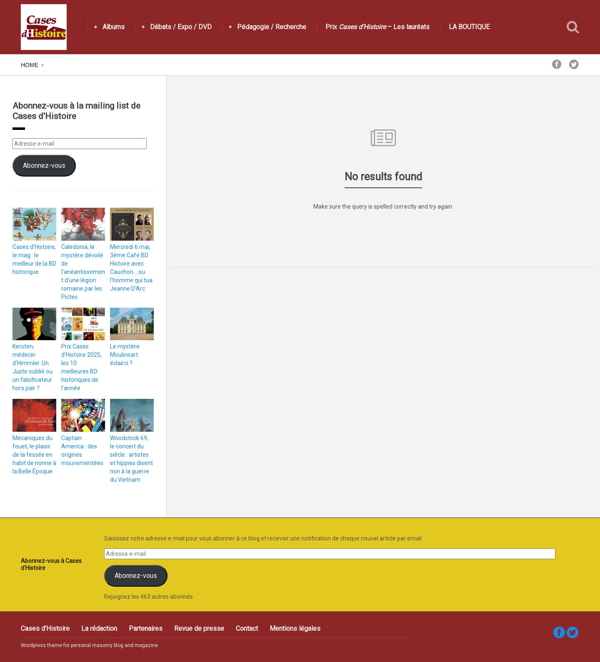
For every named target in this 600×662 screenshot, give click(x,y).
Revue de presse (199, 628)
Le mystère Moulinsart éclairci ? (125, 354)
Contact (247, 628)
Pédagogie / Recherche (271, 27)
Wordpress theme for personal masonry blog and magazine (89, 645)
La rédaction (99, 628)
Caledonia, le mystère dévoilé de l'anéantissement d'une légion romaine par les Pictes (83, 272)
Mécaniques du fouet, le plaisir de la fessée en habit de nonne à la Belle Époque (34, 455)
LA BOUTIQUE (469, 27)
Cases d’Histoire (45, 628)
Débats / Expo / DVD (181, 27)
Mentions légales (295, 628)
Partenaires (145, 628)
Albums (113, 27)
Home (29, 65)
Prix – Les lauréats (377, 27)
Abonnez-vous (44, 165)
